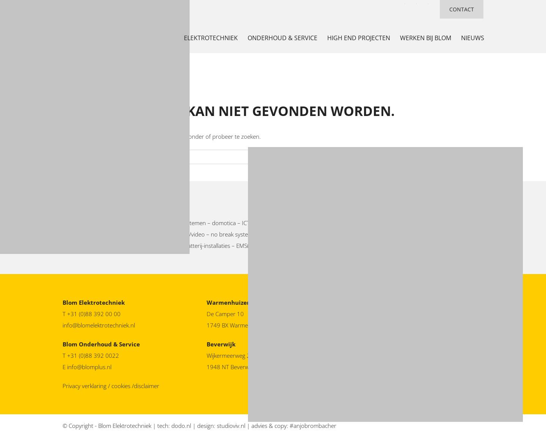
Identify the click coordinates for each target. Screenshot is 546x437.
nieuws (472, 38)
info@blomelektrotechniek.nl (99, 325)
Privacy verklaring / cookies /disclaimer (111, 386)
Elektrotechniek (211, 38)
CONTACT (461, 9)
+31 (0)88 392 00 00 (94, 314)
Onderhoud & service (282, 38)
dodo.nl (181, 425)
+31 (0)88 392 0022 (94, 355)
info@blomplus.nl (89, 367)
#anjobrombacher (313, 425)
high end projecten (358, 38)
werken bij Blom (425, 38)
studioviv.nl (231, 425)
